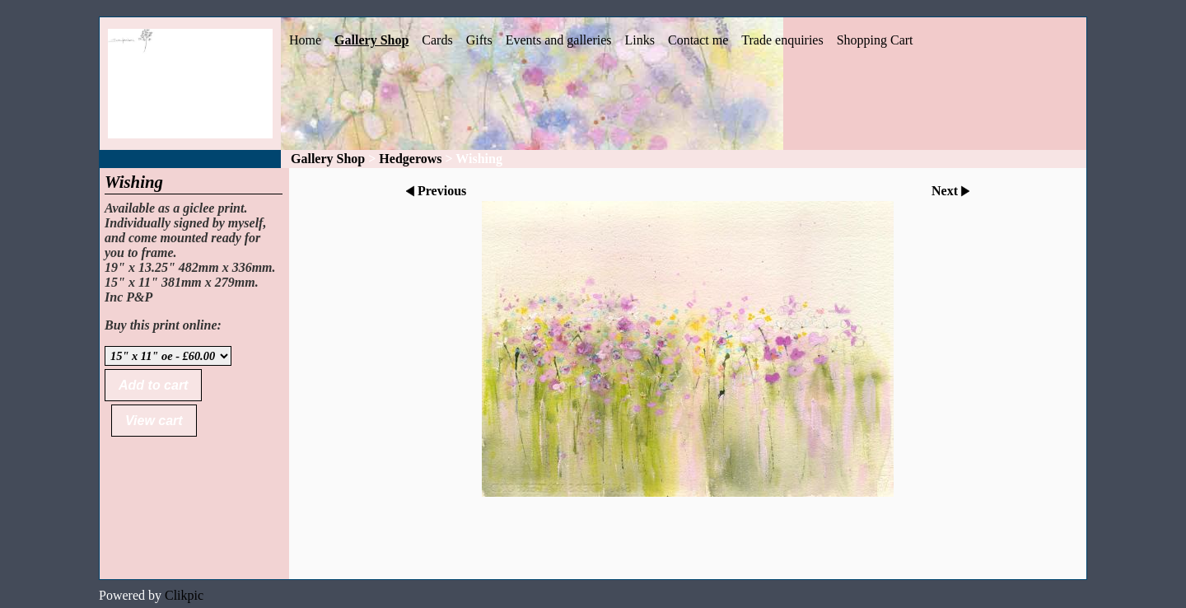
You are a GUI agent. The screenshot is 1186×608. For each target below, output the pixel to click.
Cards (437, 40)
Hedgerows (410, 159)
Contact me (698, 40)
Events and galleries (559, 40)
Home (305, 40)
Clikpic (184, 595)
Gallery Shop (371, 40)
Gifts (479, 40)
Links (640, 40)
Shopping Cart (875, 40)
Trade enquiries (782, 40)
